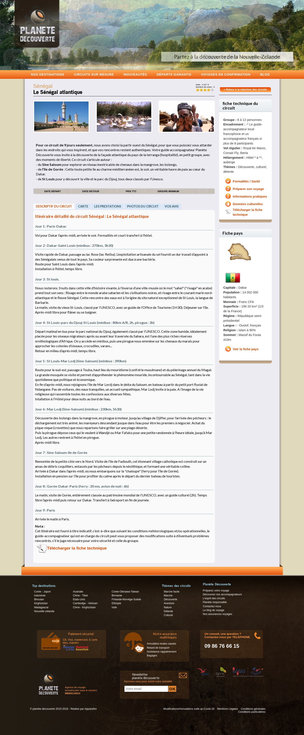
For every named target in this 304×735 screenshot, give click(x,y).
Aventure (169, 603)
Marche (168, 595)
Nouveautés (135, 74)
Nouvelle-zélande (44, 611)
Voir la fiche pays (246, 349)
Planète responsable (215, 602)
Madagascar (41, 607)
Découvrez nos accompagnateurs (222, 594)
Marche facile (171, 591)
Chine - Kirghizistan (84, 607)
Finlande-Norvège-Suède (126, 599)
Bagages (152, 655)
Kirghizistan (41, 603)
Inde (114, 607)
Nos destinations (47, 74)
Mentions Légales (227, 708)
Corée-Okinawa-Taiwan (125, 591)
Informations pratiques (250, 196)
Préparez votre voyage (216, 590)
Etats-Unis (79, 599)
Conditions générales (253, 708)
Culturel (168, 615)
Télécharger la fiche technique (77, 548)
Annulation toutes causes (161, 643)
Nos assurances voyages (217, 614)
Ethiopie (116, 603)
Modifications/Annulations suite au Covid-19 (188, 708)
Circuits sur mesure (94, 74)
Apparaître (90, 708)
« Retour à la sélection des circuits (245, 89)
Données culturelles (248, 204)
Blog (265, 74)
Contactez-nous (212, 606)
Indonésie (40, 595)
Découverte (170, 599)
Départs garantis (174, 74)
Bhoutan (39, 599)
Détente (168, 611)
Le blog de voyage (213, 610)
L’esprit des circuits (214, 598)
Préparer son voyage (248, 189)
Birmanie (117, 595)
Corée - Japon (42, 591)
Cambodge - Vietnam (85, 603)
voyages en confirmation (225, 74)
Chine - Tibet (80, 595)
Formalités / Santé (246, 181)
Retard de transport (158, 647)
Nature (168, 607)
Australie (78, 591)
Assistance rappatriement (162, 651)
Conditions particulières (251, 711)
